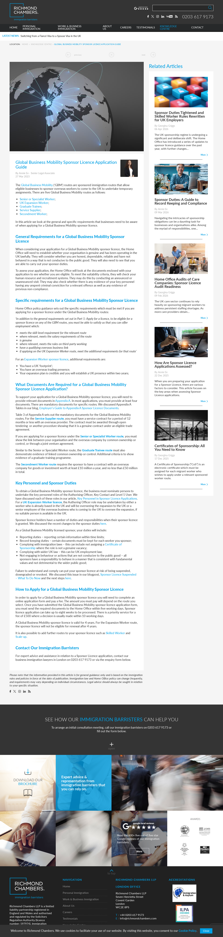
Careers (67, 912)
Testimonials (70, 918)
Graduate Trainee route (97, 450)
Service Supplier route (49, 418)
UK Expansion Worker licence (42, 502)
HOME (14, 28)
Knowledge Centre (41, 44)
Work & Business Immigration (81, 899)
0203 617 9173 (197, 17)
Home (25, 44)
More (139, 851)
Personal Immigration (76, 893)
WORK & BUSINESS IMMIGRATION (69, 28)
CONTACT (197, 28)
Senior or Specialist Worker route (102, 436)
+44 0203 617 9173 (130, 915)
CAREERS (125, 28)
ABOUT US (107, 28)
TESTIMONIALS (145, 28)
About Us (68, 906)
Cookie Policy (188, 930)
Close (206, 931)
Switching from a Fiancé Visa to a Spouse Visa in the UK (51, 36)
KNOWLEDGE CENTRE (168, 28)
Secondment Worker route (38, 464)
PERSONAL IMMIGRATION (31, 28)
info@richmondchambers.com (136, 918)
